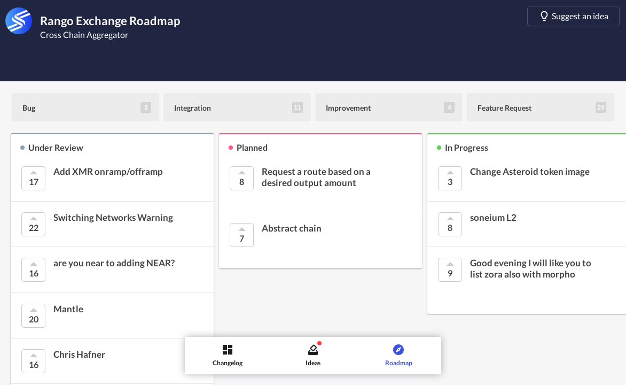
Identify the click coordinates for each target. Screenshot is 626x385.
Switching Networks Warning (113, 217)
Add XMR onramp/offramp (108, 171)
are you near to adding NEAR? (114, 263)
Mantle (68, 309)
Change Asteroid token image (530, 171)
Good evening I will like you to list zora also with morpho (530, 268)
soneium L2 (493, 217)
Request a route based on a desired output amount (316, 177)
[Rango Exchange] (18, 20)
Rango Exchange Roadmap (110, 20)
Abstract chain (292, 228)
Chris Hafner (79, 354)
